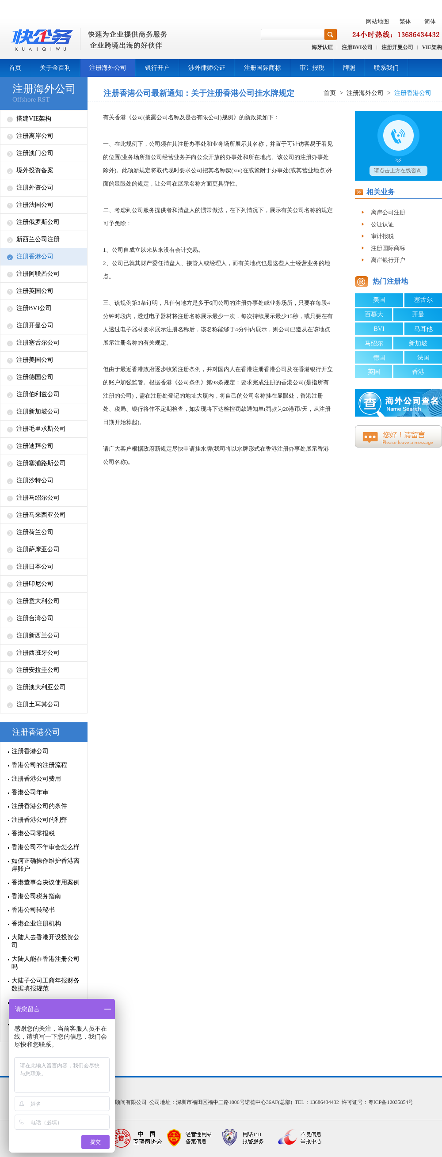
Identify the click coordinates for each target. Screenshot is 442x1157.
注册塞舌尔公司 (38, 342)
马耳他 (423, 329)
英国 (374, 371)
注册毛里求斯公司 (41, 428)
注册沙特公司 (34, 480)
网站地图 (377, 21)
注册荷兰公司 (34, 532)
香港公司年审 (30, 792)
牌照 (349, 67)
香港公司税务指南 (36, 896)
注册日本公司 (34, 566)
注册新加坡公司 (38, 411)
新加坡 (418, 343)
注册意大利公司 (38, 601)
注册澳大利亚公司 (41, 687)
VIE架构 (432, 47)
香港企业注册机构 (36, 923)
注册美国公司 (34, 360)
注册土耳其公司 (38, 704)
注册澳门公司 (34, 153)
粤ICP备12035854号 (391, 1102)
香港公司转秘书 (33, 910)
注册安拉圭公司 (38, 670)
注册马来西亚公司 (41, 515)
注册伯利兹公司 (38, 394)
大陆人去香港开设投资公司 (45, 941)
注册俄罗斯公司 (38, 222)
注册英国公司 (34, 291)
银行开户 (157, 67)
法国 (423, 357)
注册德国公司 (34, 377)
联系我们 (386, 67)
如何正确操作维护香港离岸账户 (45, 864)
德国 (379, 357)
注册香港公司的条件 (39, 806)
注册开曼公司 (397, 47)
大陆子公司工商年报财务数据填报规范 (45, 984)
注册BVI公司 (357, 47)
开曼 (418, 314)
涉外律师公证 (206, 67)
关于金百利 (55, 67)
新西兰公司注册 (38, 239)
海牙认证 (322, 47)
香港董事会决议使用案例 (45, 882)
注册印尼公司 (34, 583)
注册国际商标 (262, 67)
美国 (379, 299)
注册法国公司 (34, 204)
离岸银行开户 (388, 260)
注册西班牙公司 (38, 652)
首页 (15, 67)
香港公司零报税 (33, 833)
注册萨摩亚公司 (38, 549)
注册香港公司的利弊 (39, 819)
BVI (378, 329)
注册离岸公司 (34, 136)
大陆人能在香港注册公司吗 (45, 963)
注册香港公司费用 (36, 778)
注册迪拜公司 (34, 446)
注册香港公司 (34, 256)
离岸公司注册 (388, 212)
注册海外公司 (107, 67)
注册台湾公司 (34, 618)
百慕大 (374, 314)
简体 (430, 21)
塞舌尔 (423, 299)
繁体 (405, 21)
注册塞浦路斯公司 (41, 463)
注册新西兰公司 (38, 635)
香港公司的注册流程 (39, 765)
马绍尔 (374, 343)
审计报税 (312, 67)
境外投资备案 (34, 170)
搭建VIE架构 (33, 118)
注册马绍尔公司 (38, 497)
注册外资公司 (34, 187)
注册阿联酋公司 (38, 273)
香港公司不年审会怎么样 (45, 847)
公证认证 (382, 224)
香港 (418, 371)
